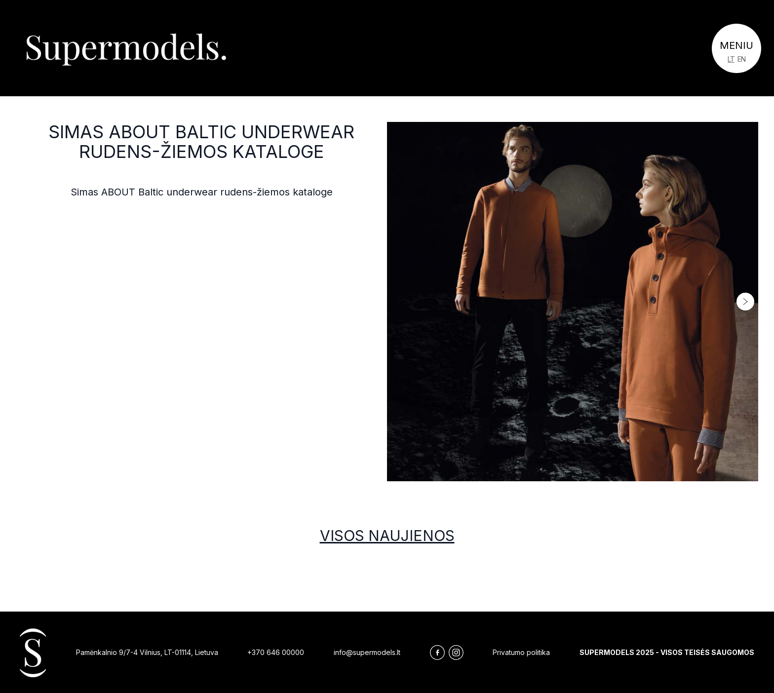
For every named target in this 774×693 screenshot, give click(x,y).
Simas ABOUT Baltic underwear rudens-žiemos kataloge (201, 141)
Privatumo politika (521, 652)
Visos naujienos (387, 535)
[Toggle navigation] (736, 48)
